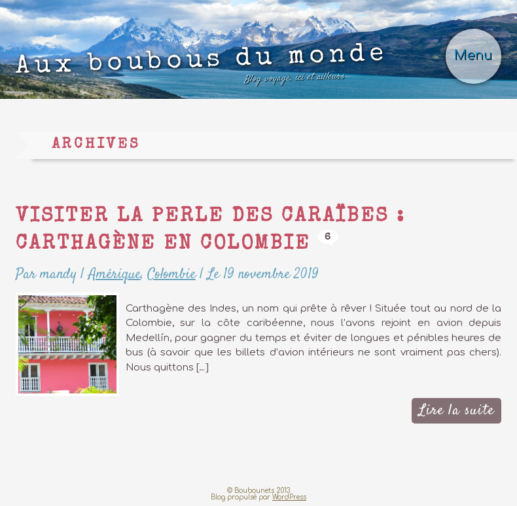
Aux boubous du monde (202, 67)
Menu (473, 55)
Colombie (171, 274)
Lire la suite (456, 410)
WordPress (289, 497)
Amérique (114, 274)
